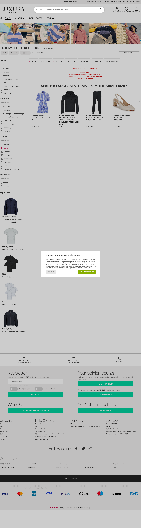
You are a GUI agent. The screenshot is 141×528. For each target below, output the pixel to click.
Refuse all (50, 272)
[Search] (101, 10)
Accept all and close (87, 272)
